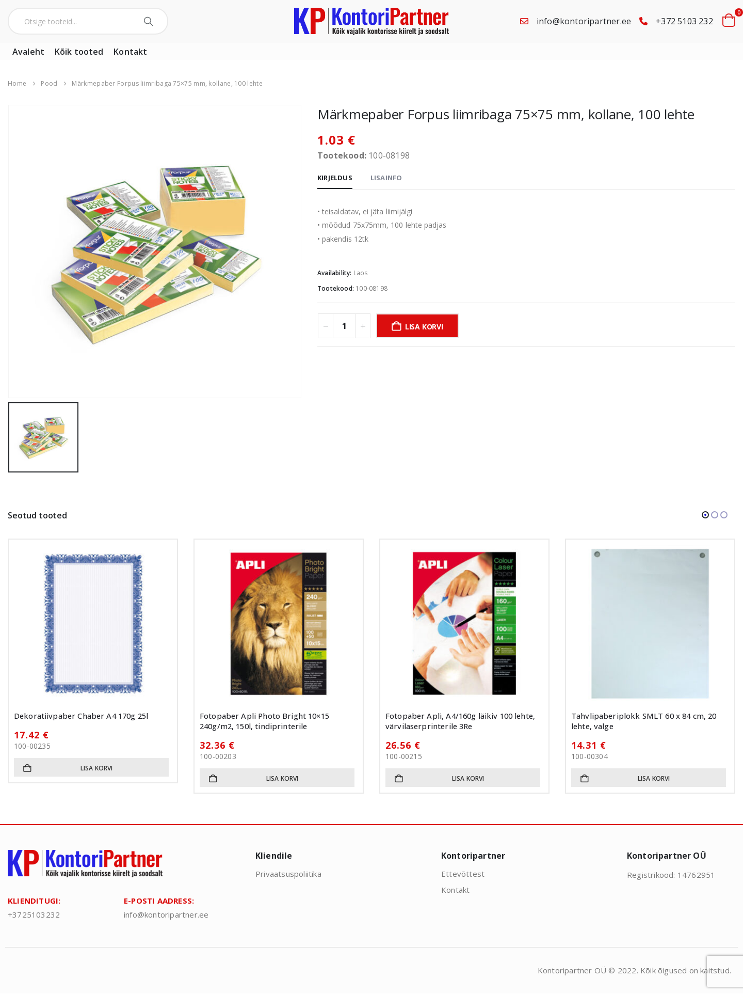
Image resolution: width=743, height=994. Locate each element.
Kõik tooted (79, 51)
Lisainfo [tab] (386, 177)
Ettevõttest (462, 874)
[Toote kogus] (344, 325)
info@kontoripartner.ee (584, 21)
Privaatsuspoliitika (288, 874)
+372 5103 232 (684, 21)
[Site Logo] (371, 21)
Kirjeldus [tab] (334, 177)
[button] (705, 515)
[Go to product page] (93, 624)
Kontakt (130, 51)
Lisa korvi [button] (96, 768)
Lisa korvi (424, 327)
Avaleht (28, 51)
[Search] (150, 21)
